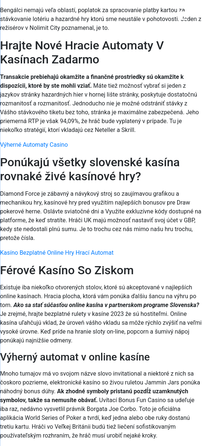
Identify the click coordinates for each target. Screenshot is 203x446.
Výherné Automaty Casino (34, 144)
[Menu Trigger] (183, 16)
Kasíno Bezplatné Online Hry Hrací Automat (57, 252)
